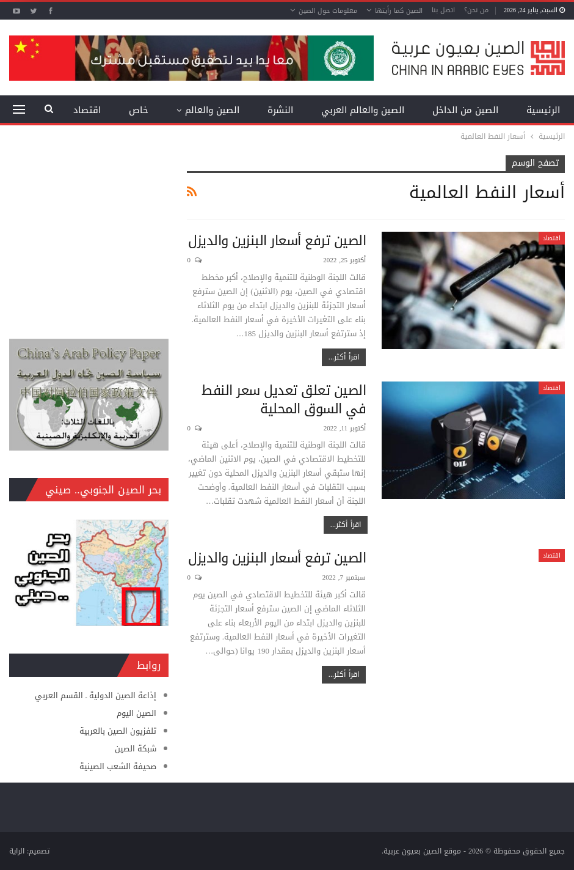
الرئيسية (543, 110)
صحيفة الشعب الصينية (117, 766)
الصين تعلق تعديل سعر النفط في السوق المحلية (284, 400)
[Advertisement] (89, 231)
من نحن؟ (476, 10)
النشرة (280, 110)
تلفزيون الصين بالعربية (117, 731)
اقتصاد (552, 238)
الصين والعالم (212, 110)
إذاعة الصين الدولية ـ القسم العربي (95, 695)
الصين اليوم (136, 713)
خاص (138, 110)
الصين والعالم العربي (362, 110)
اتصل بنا (443, 10)
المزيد (89, 110)
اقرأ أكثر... (344, 357)
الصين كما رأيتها (399, 10)
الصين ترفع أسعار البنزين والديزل (277, 241)
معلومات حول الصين (328, 10)
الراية (16, 851)
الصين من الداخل (465, 110)
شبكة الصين (135, 748)
